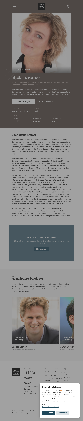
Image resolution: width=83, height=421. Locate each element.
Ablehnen (63, 413)
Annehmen (48, 413)
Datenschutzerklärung (50, 407)
